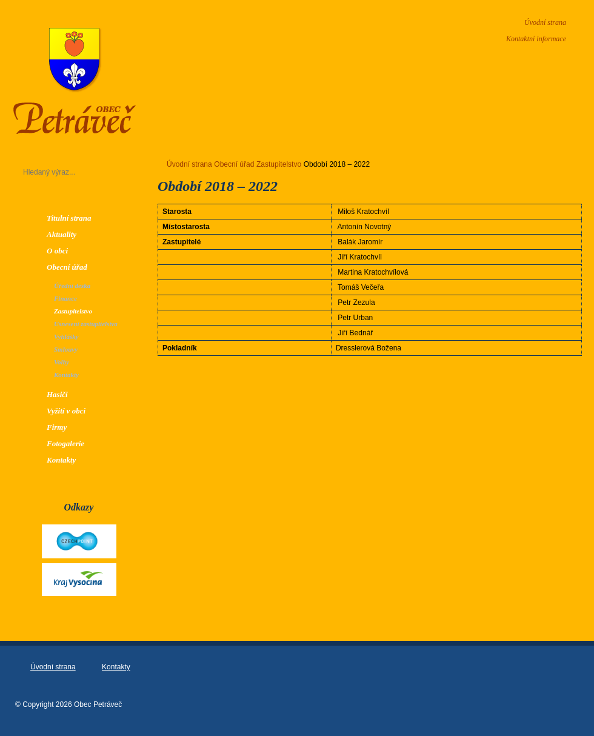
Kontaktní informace (536, 39)
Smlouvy (66, 349)
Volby (61, 362)
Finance (65, 298)
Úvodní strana (545, 22)
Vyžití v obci (66, 410)
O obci (57, 250)
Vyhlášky (66, 336)
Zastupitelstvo (73, 311)
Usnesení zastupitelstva (86, 323)
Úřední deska (72, 285)
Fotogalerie (65, 443)
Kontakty (66, 374)
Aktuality (61, 234)
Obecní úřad (67, 267)
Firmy (57, 427)
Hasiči (57, 394)
